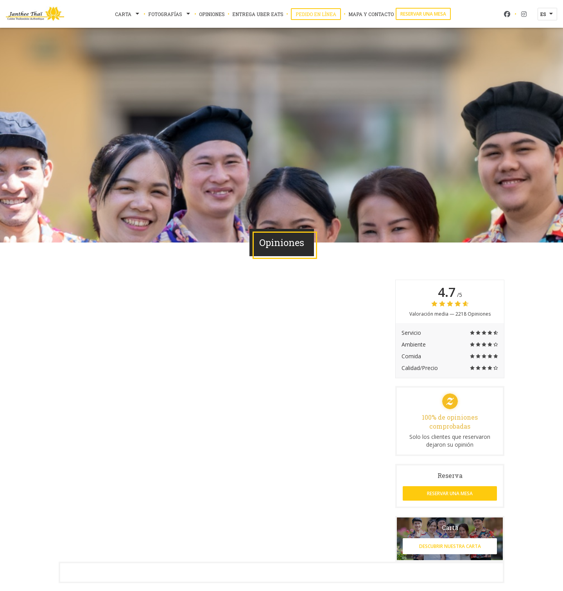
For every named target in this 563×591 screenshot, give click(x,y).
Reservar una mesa (423, 14)
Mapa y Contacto (371, 14)
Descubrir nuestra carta (450, 546)
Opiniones (212, 14)
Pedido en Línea (318, 14)
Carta (128, 14)
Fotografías (170, 14)
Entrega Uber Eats (257, 13)
